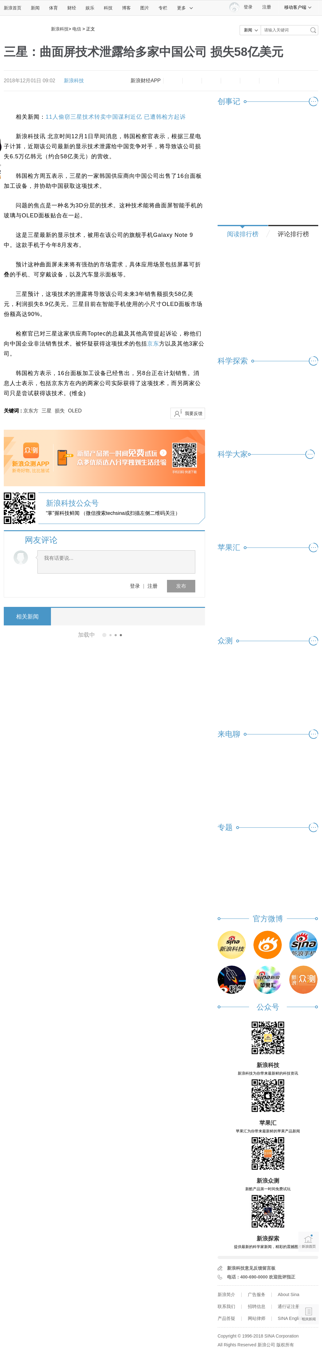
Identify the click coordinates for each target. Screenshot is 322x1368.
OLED (75, 410)
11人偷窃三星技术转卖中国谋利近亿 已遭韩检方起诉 (116, 117)
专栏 (162, 7)
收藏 (211, 80)
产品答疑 (226, 1318)
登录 (135, 586)
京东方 (30, 410)
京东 (153, 344)
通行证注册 (289, 1306)
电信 (76, 28)
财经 (71, 7)
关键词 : (13, 410)
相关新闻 (27, 616)
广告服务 (256, 1294)
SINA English (290, 1318)
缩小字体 (173, 80)
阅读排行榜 (242, 234)
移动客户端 (298, 7)
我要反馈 (194, 413)
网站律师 (256, 1318)
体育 (53, 7)
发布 (181, 586)
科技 (108, 7)
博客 (126, 7)
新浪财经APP (145, 80)
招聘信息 (256, 1306)
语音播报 (308, 1290)
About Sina (288, 1294)
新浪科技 (60, 28)
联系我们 (226, 1306)
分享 (268, 80)
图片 (144, 7)
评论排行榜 (293, 234)
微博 (230, 80)
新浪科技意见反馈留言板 (251, 1268)
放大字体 (192, 80)
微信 (249, 80)
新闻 (35, 7)
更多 (185, 7)
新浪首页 (12, 7)
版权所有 (285, 1344)
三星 (47, 410)
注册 (266, 7)
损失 (60, 410)
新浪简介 (226, 1294)
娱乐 (90, 7)
